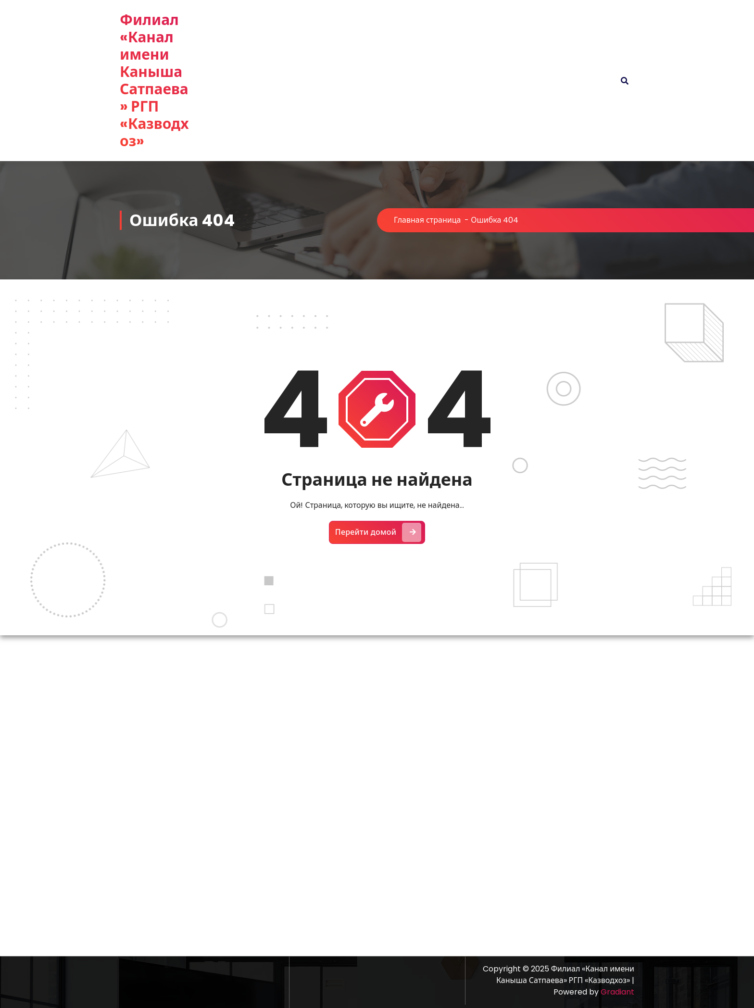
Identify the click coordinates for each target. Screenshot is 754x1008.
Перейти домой (378, 532)
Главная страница (427, 220)
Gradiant (617, 991)
